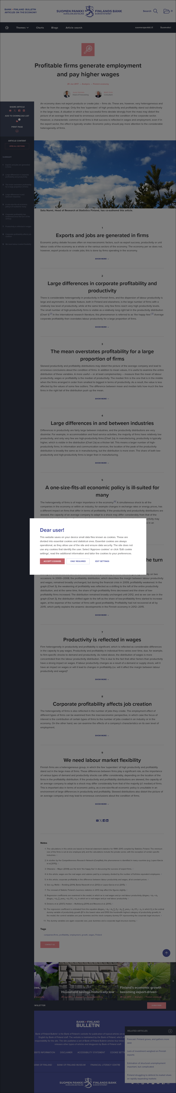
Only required (78, 561)
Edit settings (102, 561)
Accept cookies (52, 561)
